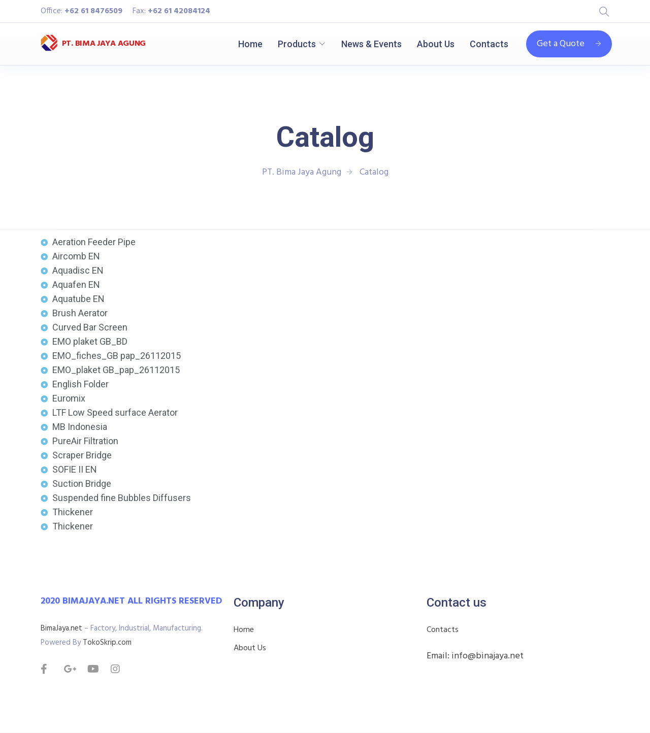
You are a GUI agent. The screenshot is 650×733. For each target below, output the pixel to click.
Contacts (489, 44)
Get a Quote (569, 44)
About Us (435, 44)
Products (297, 44)
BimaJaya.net (61, 628)
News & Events (371, 44)
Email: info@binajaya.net (475, 656)
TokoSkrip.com (107, 643)
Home (250, 44)
